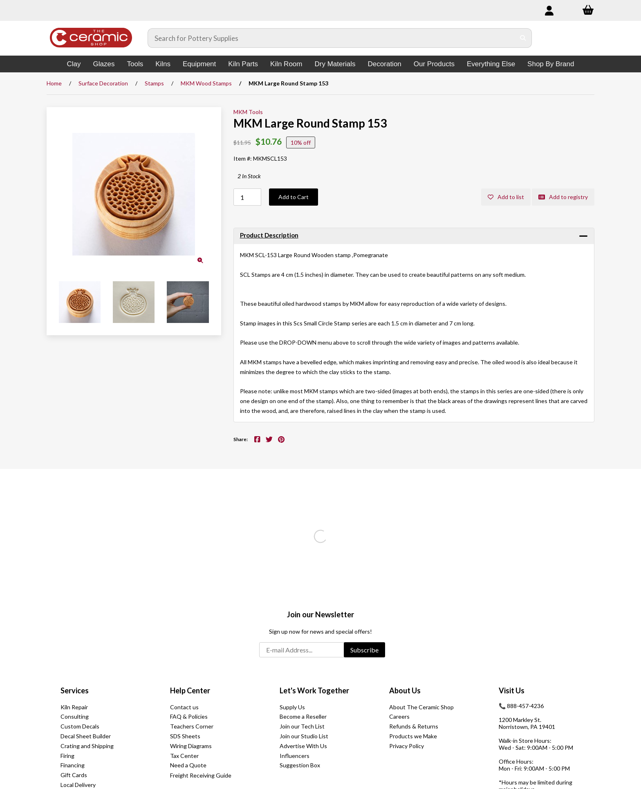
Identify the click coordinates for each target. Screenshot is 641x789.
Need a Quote (188, 765)
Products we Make (413, 736)
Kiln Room (286, 64)
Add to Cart (293, 196)
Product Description (269, 235)
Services (75, 690)
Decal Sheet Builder (86, 736)
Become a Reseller (303, 716)
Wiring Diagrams (191, 745)
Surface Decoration (103, 83)
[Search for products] (331, 38)
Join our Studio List (304, 736)
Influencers (294, 755)
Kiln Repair (74, 707)
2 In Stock (249, 176)
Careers (399, 716)
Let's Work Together (314, 690)
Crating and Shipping (87, 745)
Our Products (434, 64)
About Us (405, 690)
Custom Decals (80, 726)
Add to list (506, 196)
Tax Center (184, 755)
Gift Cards (74, 774)
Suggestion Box (300, 765)
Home (54, 83)
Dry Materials (334, 64)
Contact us (184, 707)
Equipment (199, 64)
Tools (135, 64)
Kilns (162, 64)
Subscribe (364, 650)
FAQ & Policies (189, 716)
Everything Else (491, 64)
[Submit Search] (523, 38)
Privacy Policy (406, 745)
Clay (74, 64)
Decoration (384, 64)
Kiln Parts (243, 64)
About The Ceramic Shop (421, 707)
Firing (67, 755)
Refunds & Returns (413, 726)
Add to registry (563, 196)
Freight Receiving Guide (200, 775)
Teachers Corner (191, 726)
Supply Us (292, 707)
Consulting (75, 716)
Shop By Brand (550, 64)
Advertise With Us (303, 745)
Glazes (104, 64)
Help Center (190, 690)
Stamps (154, 83)
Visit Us (511, 690)
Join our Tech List (302, 726)
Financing (73, 765)
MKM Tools (248, 111)
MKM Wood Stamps (206, 83)
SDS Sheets (185, 736)
